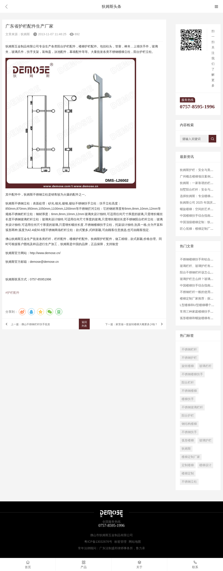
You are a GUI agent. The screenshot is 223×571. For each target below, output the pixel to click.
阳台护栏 (188, 415)
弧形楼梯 (188, 440)
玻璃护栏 (205, 440)
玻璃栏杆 (205, 366)
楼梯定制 (188, 473)
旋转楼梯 (188, 366)
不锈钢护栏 (189, 357)
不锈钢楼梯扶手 (192, 374)
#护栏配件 (12, 292)
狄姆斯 (186, 448)
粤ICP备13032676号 (98, 541)
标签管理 (120, 541)
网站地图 (135, 541)
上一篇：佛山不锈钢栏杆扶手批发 (30, 324)
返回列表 (84, 324)
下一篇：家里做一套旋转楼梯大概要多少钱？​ (131, 324)
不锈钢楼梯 (189, 390)
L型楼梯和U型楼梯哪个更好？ (200, 305)
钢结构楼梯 (189, 423)
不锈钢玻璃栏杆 (192, 407)
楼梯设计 (205, 465)
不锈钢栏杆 (189, 349)
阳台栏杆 (188, 382)
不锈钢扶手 (189, 432)
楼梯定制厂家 (191, 457)
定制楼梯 (188, 465)
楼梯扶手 (188, 399)
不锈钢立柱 (189, 481)
